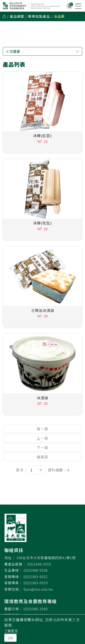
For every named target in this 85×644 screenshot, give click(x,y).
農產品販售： (15, 564)
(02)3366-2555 (39, 564)
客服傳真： (13, 582)
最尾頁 (42, 457)
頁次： (21, 470)
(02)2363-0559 (36, 582)
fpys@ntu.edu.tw (38, 589)
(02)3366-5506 (36, 570)
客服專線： (13, 576)
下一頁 (42, 447)
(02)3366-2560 (36, 608)
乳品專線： (13, 570)
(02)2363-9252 (36, 576)
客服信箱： (13, 589)
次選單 (42, 51)
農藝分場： (13, 608)
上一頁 (42, 438)
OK (10, 638)
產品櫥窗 (17, 16)
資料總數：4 (58, 470)
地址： (9, 557)
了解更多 (11, 630)
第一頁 (42, 429)
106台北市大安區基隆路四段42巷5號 (46, 557)
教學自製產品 (39, 16)
